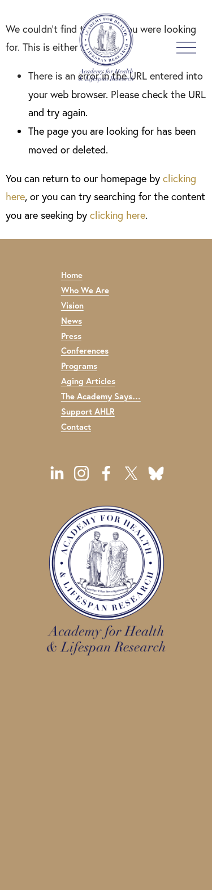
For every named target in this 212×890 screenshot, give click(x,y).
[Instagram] (81, 473)
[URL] (156, 473)
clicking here (117, 215)
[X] (131, 473)
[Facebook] (106, 473)
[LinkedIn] (56, 473)
